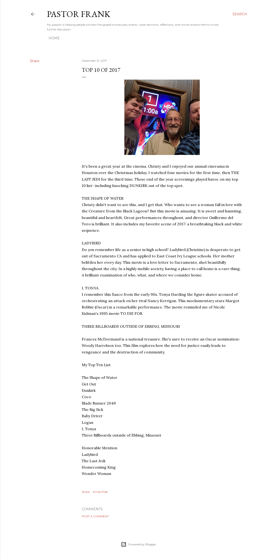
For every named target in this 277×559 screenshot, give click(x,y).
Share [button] (34, 61)
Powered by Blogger (138, 544)
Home (54, 38)
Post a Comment (95, 516)
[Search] (239, 14)
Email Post (100, 492)
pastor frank (78, 14)
